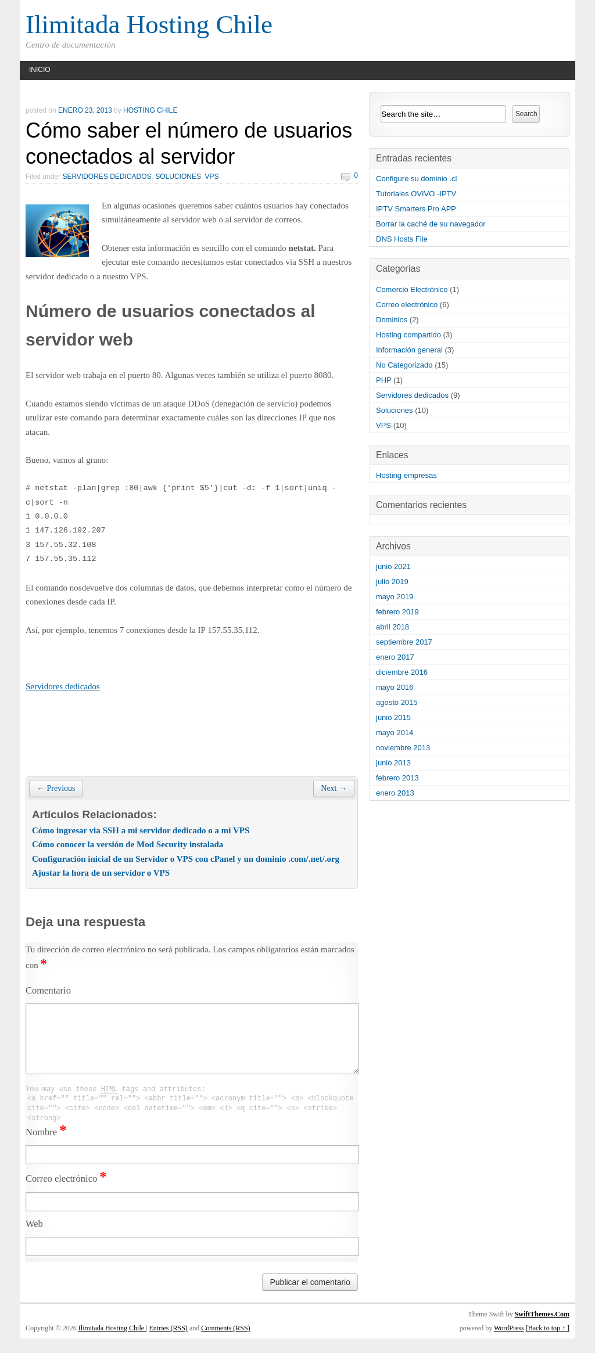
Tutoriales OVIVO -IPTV (416, 193)
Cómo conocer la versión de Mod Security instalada (127, 844)
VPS (212, 176)
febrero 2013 (397, 777)
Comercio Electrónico (412, 289)
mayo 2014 (394, 732)
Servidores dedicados (106, 176)
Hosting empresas (406, 475)
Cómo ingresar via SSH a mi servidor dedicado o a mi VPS (140, 830)
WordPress (509, 1342)
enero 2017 (395, 657)
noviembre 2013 (403, 747)
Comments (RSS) (225, 1342)
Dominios (391, 319)
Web (34, 1238)
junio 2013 (393, 762)
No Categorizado (404, 365)
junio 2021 (393, 566)
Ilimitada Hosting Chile (149, 24)
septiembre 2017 (404, 642)
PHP (384, 380)
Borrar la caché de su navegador (431, 223)
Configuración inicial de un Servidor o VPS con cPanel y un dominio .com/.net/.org (185, 858)
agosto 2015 (397, 702)
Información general (409, 350)
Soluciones (178, 176)
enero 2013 (395, 793)
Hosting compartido (408, 334)
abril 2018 (392, 626)
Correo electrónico (66, 1193)
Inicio (40, 70)
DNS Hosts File (402, 239)
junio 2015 (393, 717)
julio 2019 (392, 581)
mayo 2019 (394, 596)
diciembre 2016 (402, 672)
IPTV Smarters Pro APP (416, 208)
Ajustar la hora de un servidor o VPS (101, 872)
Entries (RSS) (168, 1342)
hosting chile (150, 110)
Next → (334, 788)
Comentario (48, 990)
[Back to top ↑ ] (547, 1342)
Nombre (46, 1146)
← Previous (56, 788)
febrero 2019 (397, 611)
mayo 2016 (394, 687)
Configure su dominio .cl (416, 178)
